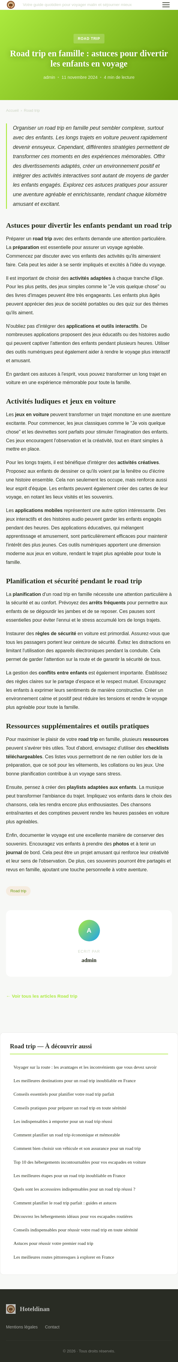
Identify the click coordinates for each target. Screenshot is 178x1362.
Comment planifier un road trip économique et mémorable (67, 1134)
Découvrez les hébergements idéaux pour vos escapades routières (73, 1216)
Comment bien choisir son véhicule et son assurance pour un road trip (77, 1148)
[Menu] (166, 5)
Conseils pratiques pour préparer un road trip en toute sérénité (70, 1107)
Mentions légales (22, 1327)
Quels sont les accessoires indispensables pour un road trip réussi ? (74, 1189)
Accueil (12, 110)
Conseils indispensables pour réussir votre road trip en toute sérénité (76, 1229)
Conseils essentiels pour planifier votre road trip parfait (64, 1094)
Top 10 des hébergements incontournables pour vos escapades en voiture (80, 1162)
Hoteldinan (28, 1309)
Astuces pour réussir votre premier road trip (53, 1243)
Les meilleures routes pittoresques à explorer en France (64, 1257)
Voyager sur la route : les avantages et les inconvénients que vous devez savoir (85, 1067)
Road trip (89, 39)
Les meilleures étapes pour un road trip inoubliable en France (69, 1175)
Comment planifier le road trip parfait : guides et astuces (65, 1202)
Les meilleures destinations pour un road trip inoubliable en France (75, 1080)
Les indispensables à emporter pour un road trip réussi (63, 1121)
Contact (52, 1327)
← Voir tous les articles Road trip (41, 996)
